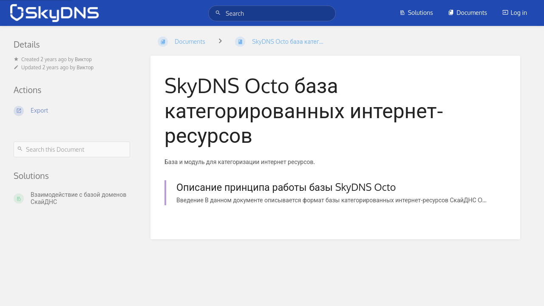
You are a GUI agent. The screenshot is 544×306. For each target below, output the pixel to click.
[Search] (219, 13)
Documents (467, 12)
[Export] (72, 111)
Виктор (83, 59)
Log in (514, 12)
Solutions (416, 12)
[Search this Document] (72, 149)
